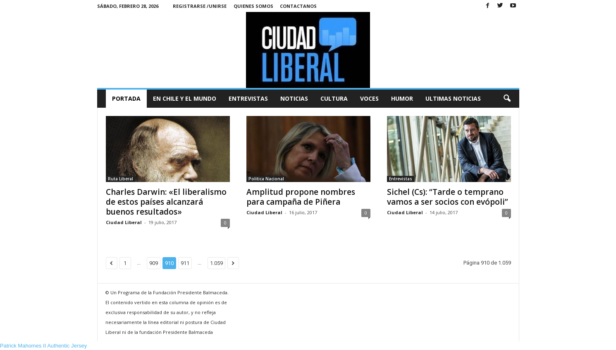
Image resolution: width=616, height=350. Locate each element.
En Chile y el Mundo (184, 98)
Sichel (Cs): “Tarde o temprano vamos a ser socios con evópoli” (447, 197)
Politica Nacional (266, 179)
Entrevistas (248, 98)
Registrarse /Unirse (200, 6)
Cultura (334, 98)
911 (185, 263)
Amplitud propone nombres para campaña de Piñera (300, 197)
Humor (402, 98)
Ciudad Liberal (124, 222)
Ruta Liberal (120, 179)
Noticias (294, 98)
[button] (507, 99)
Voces (369, 98)
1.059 (216, 263)
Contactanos (298, 6)
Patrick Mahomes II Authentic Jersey (43, 346)
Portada (126, 98)
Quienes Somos (253, 6)
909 (153, 263)
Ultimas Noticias (453, 98)
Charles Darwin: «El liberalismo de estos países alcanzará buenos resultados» (166, 202)
